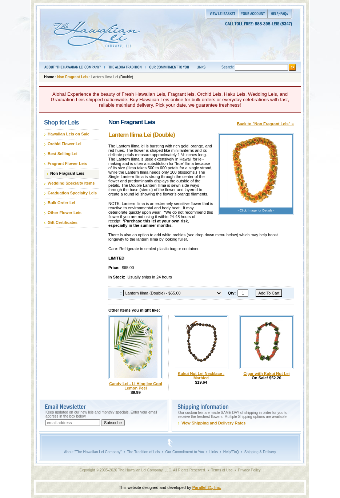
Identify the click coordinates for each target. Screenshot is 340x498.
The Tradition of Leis (143, 452)
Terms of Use (222, 470)
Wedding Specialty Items (71, 183)
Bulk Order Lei (61, 203)
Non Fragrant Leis (72, 77)
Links (213, 452)
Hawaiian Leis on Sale (68, 134)
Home (49, 77)
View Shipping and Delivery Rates (213, 423)
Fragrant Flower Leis (67, 163)
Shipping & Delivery (260, 452)
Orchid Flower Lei (64, 144)
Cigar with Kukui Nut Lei (266, 373)
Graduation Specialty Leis (72, 193)
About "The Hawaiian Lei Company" (93, 452)
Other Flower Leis (64, 212)
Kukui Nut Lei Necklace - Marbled (201, 375)
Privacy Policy (249, 470)
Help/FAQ (231, 452)
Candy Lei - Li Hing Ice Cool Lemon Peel (135, 386)
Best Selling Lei (62, 153)
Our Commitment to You (184, 452)
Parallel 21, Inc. (206, 487)
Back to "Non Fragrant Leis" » (265, 124)
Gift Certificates (62, 222)
